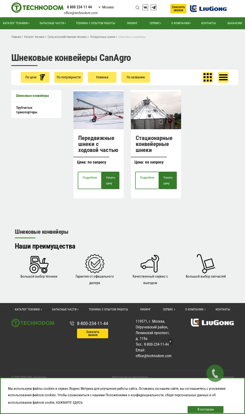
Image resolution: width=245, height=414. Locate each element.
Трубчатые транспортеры (26, 109)
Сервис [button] (155, 23)
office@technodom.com (81, 13)
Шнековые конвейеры (32, 95)
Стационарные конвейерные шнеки (154, 143)
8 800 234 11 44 (79, 7)
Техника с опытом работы (95, 23)
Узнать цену (110, 180)
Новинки (102, 77)
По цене (35, 77)
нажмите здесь (69, 402)
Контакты (208, 23)
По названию (136, 77)
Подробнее (90, 177)
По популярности (69, 77)
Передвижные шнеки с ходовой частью (98, 143)
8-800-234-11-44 (92, 323)
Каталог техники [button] (15, 23)
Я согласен (205, 409)
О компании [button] (180, 23)
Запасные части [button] (51, 23)
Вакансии (235, 23)
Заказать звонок (178, 8)
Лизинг (132, 23)
